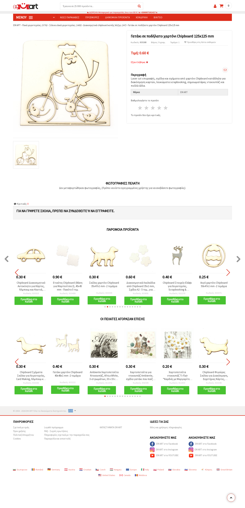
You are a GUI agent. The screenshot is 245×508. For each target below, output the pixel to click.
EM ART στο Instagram (164, 449)
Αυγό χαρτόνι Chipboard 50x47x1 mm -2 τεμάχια (214, 284)
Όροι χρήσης (19, 431)
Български (20, 469)
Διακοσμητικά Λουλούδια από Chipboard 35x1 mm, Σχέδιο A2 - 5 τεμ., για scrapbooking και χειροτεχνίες (140, 286)
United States (106, 475)
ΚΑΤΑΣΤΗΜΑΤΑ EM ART (111, 427)
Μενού (24, 17)
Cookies (17, 438)
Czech (100, 469)
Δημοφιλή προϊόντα (117, 17)
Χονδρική (142, 17)
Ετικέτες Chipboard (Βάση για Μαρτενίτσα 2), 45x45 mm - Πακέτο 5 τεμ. (67, 286)
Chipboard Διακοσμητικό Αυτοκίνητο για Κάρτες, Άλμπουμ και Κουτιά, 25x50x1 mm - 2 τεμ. (31, 286)
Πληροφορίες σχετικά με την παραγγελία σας (67, 434)
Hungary (116, 469)
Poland (158, 469)
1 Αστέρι (140, 108)
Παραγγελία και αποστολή (57, 438)
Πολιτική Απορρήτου (23, 434)
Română (37, 469)
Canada (125, 475)
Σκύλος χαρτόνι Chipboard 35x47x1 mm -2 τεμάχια (104, 284)
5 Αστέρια (165, 108)
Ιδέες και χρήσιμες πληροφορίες (166, 427)
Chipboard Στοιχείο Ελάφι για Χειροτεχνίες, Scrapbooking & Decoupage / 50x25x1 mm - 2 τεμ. (177, 286)
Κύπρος (206, 469)
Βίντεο (158, 17)
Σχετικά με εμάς (21, 427)
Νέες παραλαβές (69, 17)
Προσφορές (92, 17)
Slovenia (191, 469)
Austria (69, 469)
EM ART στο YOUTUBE (164, 455)
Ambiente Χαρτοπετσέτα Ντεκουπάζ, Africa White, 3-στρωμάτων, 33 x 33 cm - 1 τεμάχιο (104, 375)
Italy (145, 469)
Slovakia (174, 469)
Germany (54, 469)
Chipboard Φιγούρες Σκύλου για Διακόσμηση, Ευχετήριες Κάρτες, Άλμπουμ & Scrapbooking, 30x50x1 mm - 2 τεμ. (214, 375)
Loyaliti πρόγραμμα (53, 427)
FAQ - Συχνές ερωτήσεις (56, 431)
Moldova (141, 475)
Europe (131, 469)
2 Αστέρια (146, 108)
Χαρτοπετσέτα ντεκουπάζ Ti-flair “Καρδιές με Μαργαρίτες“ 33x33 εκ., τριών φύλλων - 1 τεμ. (177, 375)
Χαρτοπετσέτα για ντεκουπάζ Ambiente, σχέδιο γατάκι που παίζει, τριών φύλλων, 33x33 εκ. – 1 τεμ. (140, 375)
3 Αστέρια (153, 108)
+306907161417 (148, 12)
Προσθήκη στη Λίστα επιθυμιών (200, 42)
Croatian (85, 469)
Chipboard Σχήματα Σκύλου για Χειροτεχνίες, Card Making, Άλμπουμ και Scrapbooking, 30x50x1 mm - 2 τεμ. (31, 375)
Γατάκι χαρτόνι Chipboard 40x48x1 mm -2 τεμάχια (67, 373)
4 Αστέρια (159, 108)
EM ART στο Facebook (164, 443)
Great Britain (224, 469)
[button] (105, 306)
